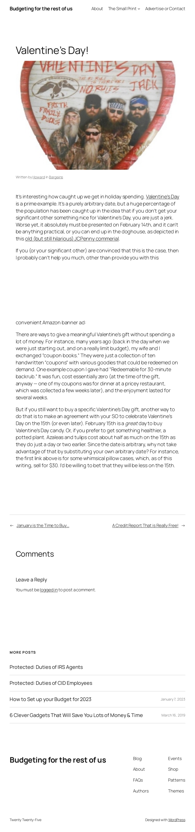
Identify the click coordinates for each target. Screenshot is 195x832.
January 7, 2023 (173, 699)
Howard (38, 177)
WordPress (176, 819)
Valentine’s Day (163, 196)
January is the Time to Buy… (43, 525)
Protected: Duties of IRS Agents (46, 667)
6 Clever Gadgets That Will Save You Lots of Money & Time (76, 715)
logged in (49, 590)
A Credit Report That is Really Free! (145, 525)
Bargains (56, 177)
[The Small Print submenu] (139, 8)
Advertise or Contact (165, 8)
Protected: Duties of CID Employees (51, 683)
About (97, 8)
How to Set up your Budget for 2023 (50, 699)
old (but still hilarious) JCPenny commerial (72, 238)
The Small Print (122, 8)
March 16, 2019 (173, 715)
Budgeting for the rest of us (41, 8)
